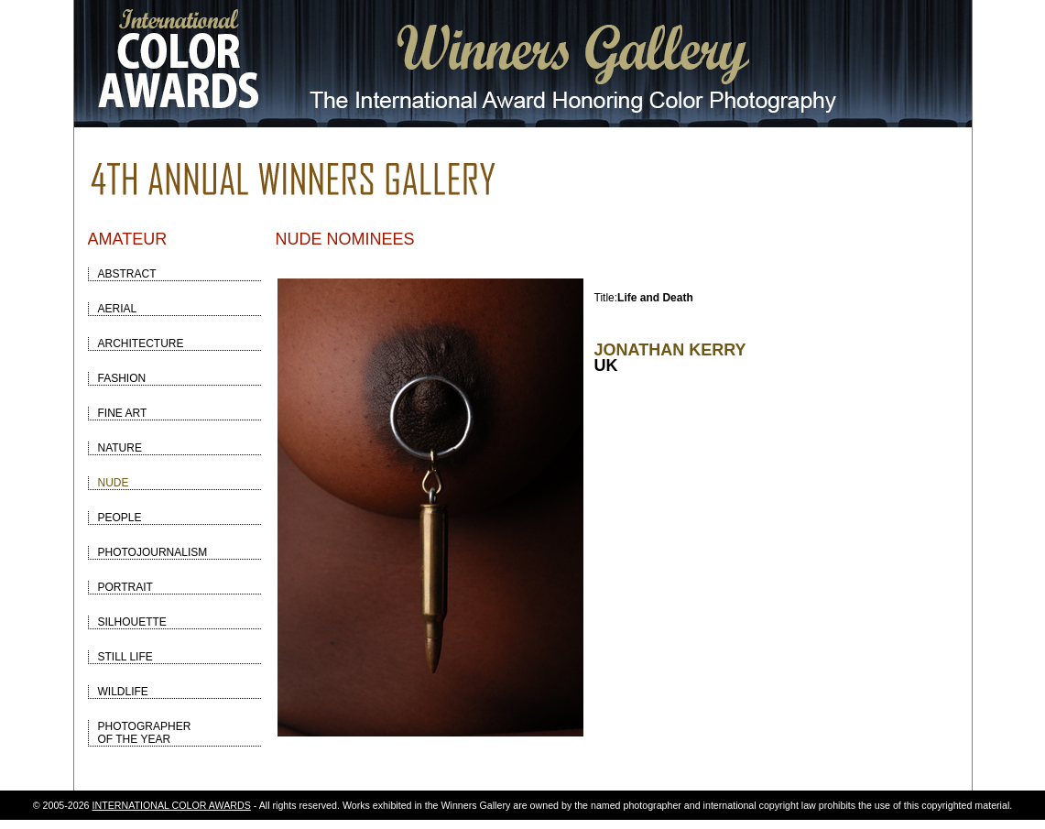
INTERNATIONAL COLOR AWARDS (172, 805)
